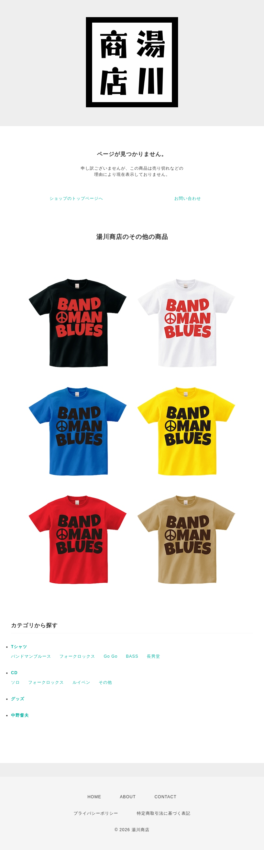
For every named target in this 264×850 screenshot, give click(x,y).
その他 (105, 682)
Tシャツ (19, 646)
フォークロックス (77, 656)
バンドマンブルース (31, 656)
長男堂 (153, 656)
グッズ (17, 698)
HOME (94, 796)
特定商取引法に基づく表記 (163, 813)
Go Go (111, 656)
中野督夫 (20, 715)
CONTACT (165, 796)
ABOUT (128, 796)
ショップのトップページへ (76, 198)
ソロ (15, 682)
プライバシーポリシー (96, 813)
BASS (132, 656)
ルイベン (81, 682)
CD (14, 672)
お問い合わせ (187, 198)
